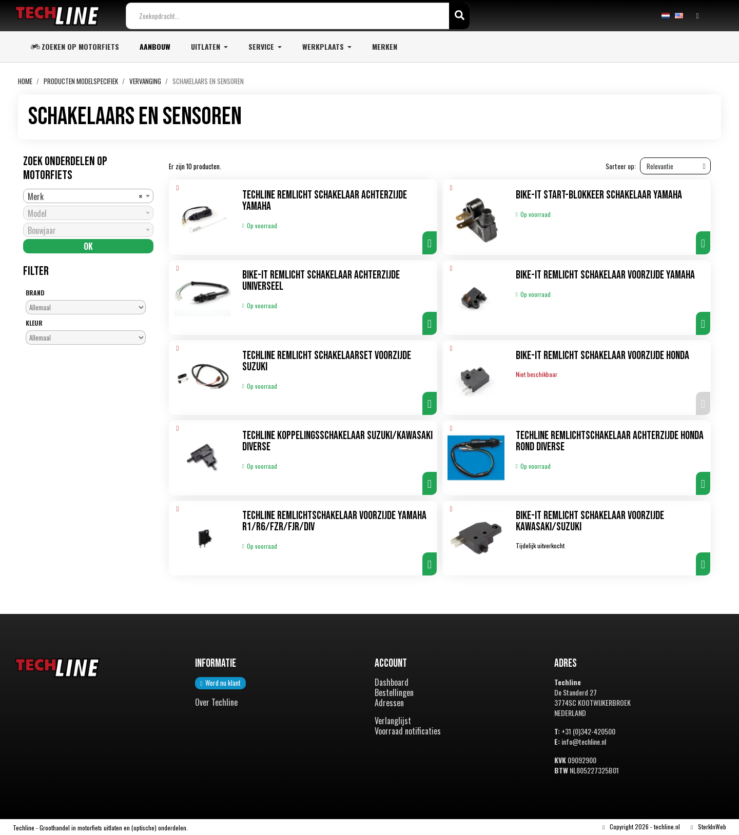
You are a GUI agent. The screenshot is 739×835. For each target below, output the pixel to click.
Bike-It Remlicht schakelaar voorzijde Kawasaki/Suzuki (590, 521)
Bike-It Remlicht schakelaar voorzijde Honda (602, 356)
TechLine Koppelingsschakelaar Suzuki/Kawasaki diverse (337, 441)
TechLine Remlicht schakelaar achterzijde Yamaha (324, 201)
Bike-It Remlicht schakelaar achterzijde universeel (321, 281)
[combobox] (88, 196)
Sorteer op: (621, 167)
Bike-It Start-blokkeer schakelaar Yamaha (599, 196)
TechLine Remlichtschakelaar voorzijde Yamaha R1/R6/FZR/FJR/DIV (334, 521)
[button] (429, 243)
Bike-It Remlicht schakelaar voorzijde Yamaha (605, 276)
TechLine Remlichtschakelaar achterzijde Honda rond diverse (610, 441)
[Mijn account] (697, 16)
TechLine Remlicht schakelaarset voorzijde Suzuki (326, 361)
